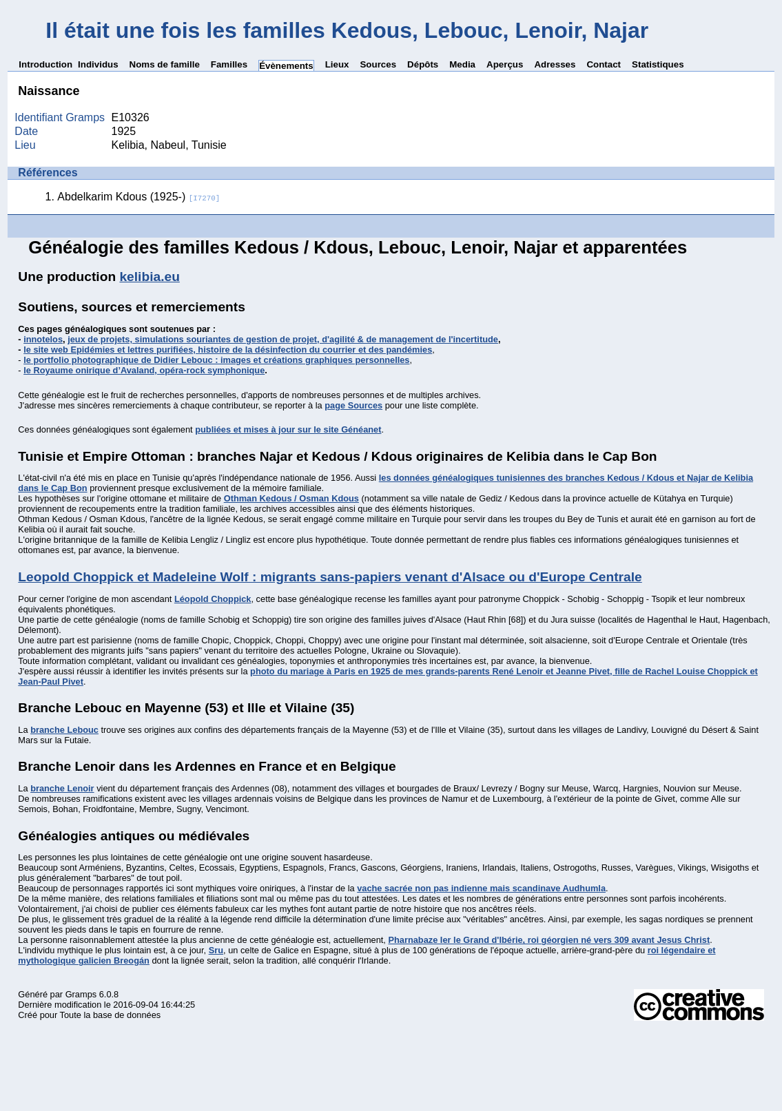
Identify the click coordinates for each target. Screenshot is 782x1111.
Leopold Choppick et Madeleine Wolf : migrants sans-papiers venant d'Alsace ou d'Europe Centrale (329, 577)
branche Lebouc (64, 730)
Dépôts (422, 64)
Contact (603, 64)
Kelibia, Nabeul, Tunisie (169, 145)
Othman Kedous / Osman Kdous (291, 498)
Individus (98, 64)
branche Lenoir (62, 788)
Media (462, 64)
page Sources (353, 405)
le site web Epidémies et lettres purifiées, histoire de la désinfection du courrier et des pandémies (227, 349)
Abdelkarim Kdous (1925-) (138, 197)
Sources (378, 64)
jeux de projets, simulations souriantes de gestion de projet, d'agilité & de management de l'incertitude (283, 339)
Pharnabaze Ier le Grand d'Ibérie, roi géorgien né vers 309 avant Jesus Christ (549, 940)
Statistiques (658, 64)
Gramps (81, 994)
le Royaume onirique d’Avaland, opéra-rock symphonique (144, 370)
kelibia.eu (149, 276)
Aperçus (504, 64)
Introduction (45, 64)
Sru (216, 950)
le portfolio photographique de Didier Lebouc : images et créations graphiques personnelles (216, 360)
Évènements (286, 66)
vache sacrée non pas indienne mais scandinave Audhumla (481, 888)
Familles (229, 64)
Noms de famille (165, 64)
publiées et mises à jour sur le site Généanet (288, 429)
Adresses (554, 64)
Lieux (337, 64)
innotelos (43, 339)
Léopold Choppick (212, 599)
